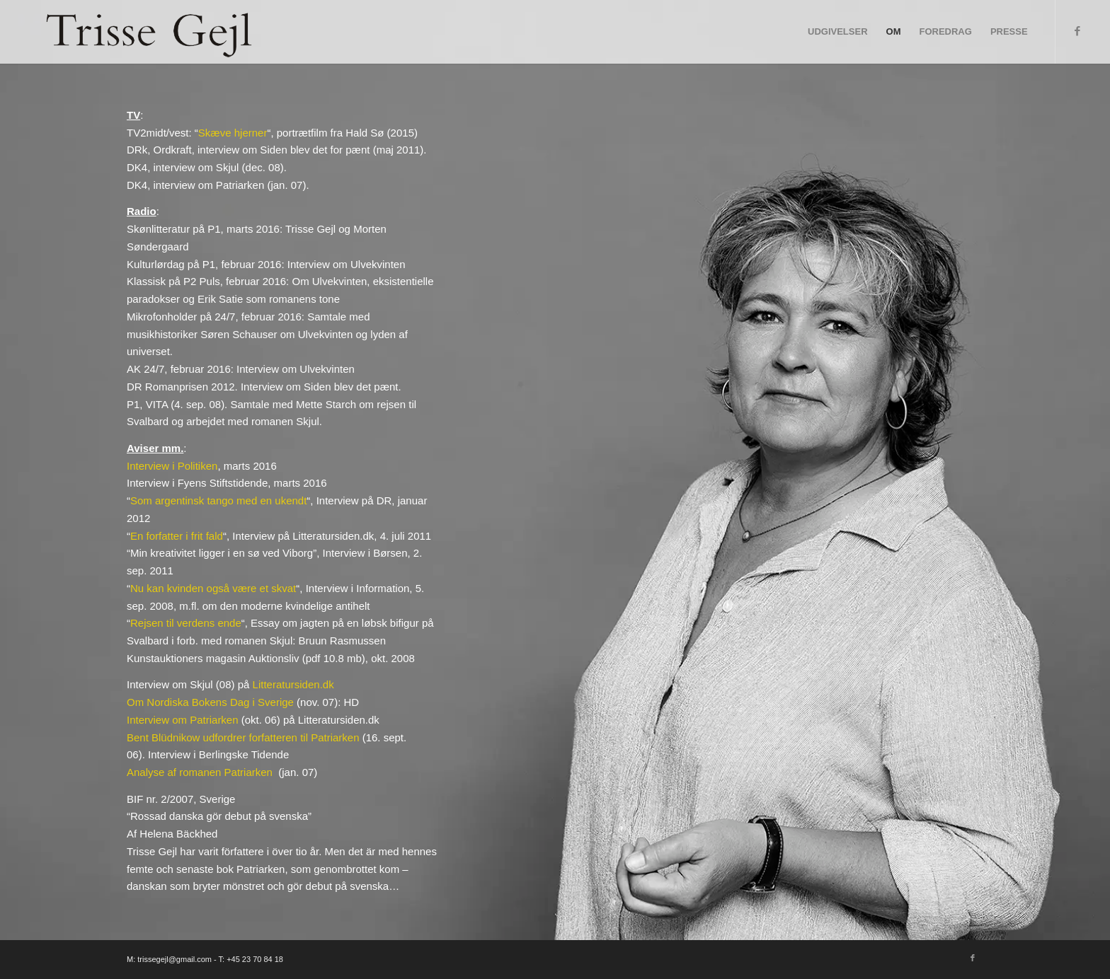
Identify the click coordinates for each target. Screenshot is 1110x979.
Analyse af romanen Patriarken (200, 772)
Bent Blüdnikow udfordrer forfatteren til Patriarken (243, 737)
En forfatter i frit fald (176, 536)
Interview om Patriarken (183, 720)
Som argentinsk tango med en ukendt (218, 500)
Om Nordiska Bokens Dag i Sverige (210, 702)
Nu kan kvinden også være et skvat (213, 588)
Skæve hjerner (233, 133)
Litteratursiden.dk (293, 684)
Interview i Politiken (172, 466)
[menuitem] (838, 32)
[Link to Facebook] (1077, 31)
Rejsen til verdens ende (185, 623)
